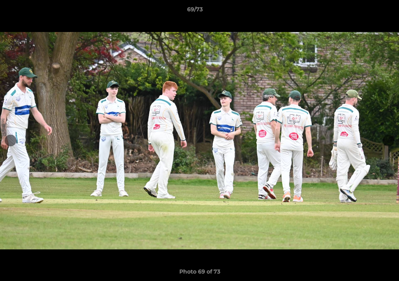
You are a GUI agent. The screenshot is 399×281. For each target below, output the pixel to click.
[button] (366, 11)
